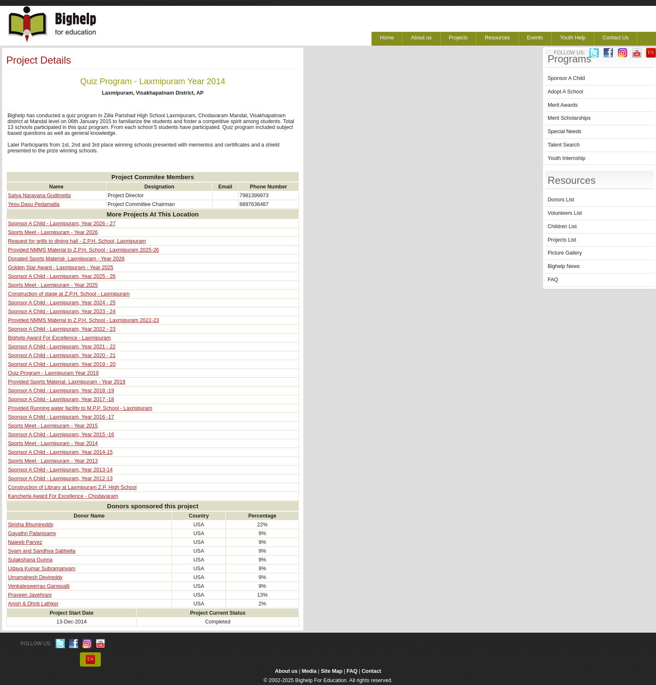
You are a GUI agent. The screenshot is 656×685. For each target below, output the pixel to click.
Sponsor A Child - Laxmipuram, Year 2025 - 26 (61, 276)
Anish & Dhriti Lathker (33, 604)
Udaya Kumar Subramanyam (41, 569)
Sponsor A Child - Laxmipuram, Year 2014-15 (60, 452)
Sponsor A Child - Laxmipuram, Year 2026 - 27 (61, 224)
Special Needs (565, 131)
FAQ (553, 280)
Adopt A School (565, 92)
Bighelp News (563, 266)
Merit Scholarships (569, 118)
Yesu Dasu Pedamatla (33, 204)
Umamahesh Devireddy (35, 577)
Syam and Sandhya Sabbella (41, 551)
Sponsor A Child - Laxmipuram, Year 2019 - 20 (61, 364)
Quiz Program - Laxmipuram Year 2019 (53, 373)
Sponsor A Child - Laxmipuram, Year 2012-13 (60, 479)
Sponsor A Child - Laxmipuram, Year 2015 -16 (61, 435)
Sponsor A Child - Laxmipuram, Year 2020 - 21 (61, 355)
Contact (372, 671)
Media (309, 671)
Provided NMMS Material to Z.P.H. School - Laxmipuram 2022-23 (83, 320)
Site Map (331, 671)
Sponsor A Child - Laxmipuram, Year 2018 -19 (61, 391)
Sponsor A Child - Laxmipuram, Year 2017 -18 (61, 399)
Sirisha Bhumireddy (30, 525)
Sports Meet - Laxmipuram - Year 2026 (53, 232)
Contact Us (616, 38)
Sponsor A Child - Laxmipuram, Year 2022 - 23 (61, 329)
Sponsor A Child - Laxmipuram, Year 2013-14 (60, 470)
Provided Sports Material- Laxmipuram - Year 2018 (67, 382)
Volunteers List (565, 213)
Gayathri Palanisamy (32, 533)
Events (535, 38)
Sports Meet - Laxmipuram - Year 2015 (53, 426)
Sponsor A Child (566, 78)
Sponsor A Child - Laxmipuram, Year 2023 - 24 (61, 311)
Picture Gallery (565, 253)
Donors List (561, 200)
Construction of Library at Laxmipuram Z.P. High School (72, 487)
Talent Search (563, 145)
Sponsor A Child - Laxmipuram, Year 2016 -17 (61, 417)
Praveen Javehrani (29, 595)
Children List (562, 226)
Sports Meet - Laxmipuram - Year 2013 (53, 461)
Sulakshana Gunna (30, 560)
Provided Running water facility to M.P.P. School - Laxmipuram (80, 408)
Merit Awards (563, 105)
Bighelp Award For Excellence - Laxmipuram (59, 338)
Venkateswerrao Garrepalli (38, 586)
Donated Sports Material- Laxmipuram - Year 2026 (66, 259)
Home (387, 38)
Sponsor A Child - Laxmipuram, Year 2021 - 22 (61, 347)
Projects (458, 38)
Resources (497, 38)
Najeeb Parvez (25, 542)
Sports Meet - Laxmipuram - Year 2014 (53, 443)
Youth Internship (566, 158)
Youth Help (573, 38)
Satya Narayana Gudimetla (39, 195)
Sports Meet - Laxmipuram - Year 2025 (53, 285)
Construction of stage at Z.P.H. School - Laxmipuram (69, 294)
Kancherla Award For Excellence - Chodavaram (63, 496)
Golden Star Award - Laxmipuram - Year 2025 (60, 267)
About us (421, 38)
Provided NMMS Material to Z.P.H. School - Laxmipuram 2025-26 (83, 250)
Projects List (562, 240)
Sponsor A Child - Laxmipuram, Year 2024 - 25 (61, 303)
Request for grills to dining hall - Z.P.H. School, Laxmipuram (77, 241)
